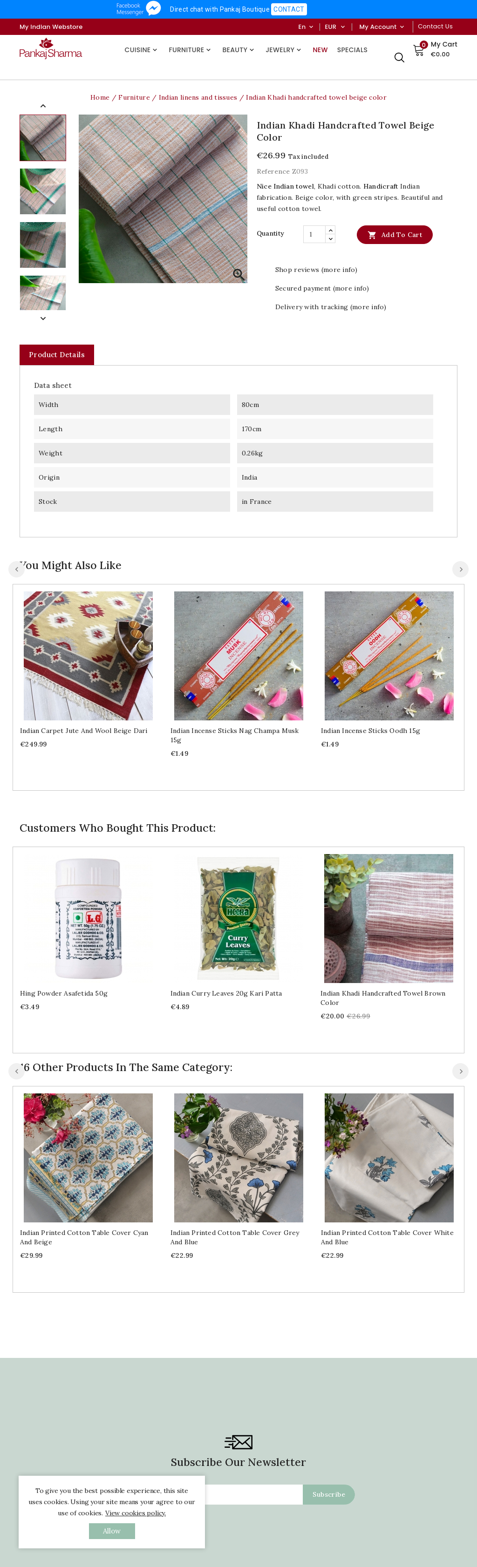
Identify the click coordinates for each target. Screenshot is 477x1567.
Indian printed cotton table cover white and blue (387, 1237)
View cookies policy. (135, 1513)
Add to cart (395, 235)
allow (112, 1530)
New (320, 49)
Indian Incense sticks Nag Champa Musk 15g (234, 735)
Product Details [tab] (57, 354)
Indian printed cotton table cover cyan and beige (84, 1237)
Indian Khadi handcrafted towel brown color (382, 998)
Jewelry (284, 49)
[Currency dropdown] (342, 27)
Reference (273, 171)
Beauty (239, 49)
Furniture (191, 49)
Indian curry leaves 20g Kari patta (226, 993)
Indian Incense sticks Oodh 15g (370, 730)
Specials (352, 49)
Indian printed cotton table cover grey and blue (235, 1237)
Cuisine (142, 49)
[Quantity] (314, 234)
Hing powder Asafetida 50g (64, 993)
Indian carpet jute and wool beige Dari (84, 730)
